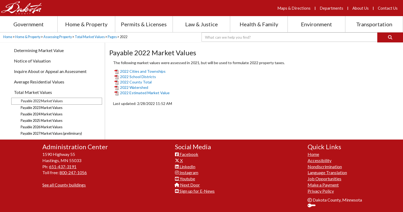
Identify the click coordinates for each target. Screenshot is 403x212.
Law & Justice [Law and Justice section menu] (201, 24)
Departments (331, 8)
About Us (360, 8)
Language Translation (327, 172)
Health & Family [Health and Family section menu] (259, 24)
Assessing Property (57, 37)
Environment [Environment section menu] (316, 24)
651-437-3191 (62, 166)
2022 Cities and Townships (140, 71)
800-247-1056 (73, 172)
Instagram (186, 172)
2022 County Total (133, 82)
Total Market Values (90, 37)
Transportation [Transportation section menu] (374, 24)
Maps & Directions (294, 8)
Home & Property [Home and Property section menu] (86, 24)
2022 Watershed (131, 87)
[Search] (390, 37)
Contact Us (388, 8)
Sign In (314, 206)
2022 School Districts (135, 76)
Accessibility (319, 160)
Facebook (186, 154)
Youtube (185, 178)
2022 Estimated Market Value (142, 92)
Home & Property (27, 37)
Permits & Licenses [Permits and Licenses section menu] (144, 24)
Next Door (187, 184)
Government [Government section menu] (28, 24)
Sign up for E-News (195, 190)
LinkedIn (185, 166)
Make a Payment (323, 184)
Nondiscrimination (325, 166)
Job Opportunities (324, 178)
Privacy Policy (321, 190)
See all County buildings (64, 184)
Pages (112, 37)
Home (7, 37)
